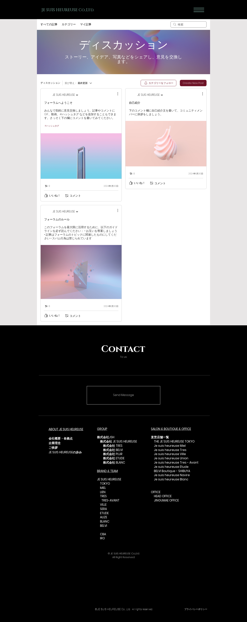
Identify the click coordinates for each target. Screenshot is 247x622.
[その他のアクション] (116, 94)
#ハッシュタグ (52, 125)
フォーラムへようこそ (58, 103)
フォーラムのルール (57, 219)
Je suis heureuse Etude (170, 467)
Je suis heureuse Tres (168, 450)
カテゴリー (69, 24)
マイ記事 (85, 24)
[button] (199, 10)
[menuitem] (158, 83)
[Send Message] (123, 395)
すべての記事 (48, 24)
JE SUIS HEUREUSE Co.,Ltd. (68, 10)
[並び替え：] (78, 83)
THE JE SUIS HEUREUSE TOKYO (173, 441)
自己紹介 (134, 103)
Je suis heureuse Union (169, 458)
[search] (188, 24)
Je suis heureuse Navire (170, 475)
